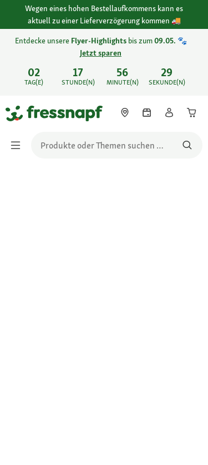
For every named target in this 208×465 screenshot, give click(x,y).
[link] (104, 62)
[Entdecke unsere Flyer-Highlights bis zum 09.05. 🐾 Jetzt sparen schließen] (190, 54)
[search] (116, 145)
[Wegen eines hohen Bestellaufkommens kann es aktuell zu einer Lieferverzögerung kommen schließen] (190, 15)
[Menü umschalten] (19, 145)
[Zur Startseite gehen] (18, 113)
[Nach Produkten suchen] (187, 145)
